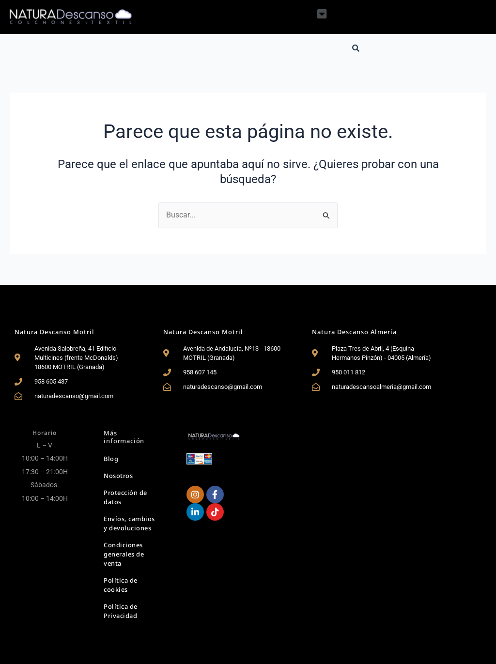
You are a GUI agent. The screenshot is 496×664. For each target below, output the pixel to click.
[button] (321, 14)
